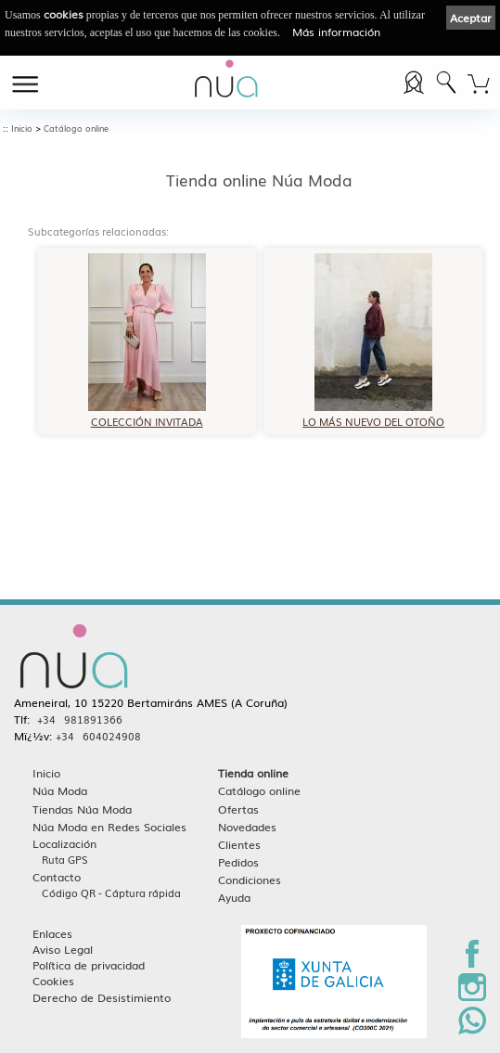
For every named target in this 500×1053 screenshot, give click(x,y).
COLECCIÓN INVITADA (147, 415)
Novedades (247, 826)
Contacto (56, 876)
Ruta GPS (65, 859)
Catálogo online (76, 128)
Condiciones (249, 879)
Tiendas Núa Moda (82, 808)
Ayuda (234, 897)
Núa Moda (59, 790)
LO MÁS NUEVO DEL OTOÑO (373, 415)
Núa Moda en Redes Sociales (109, 826)
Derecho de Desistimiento (101, 997)
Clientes (239, 844)
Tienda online (253, 772)
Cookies (53, 980)
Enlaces (52, 933)
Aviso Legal (62, 949)
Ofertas (238, 808)
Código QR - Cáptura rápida (111, 892)
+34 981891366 (79, 719)
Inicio (21, 128)
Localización (64, 843)
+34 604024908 (98, 735)
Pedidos (238, 861)
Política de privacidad (88, 964)
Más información (336, 31)
